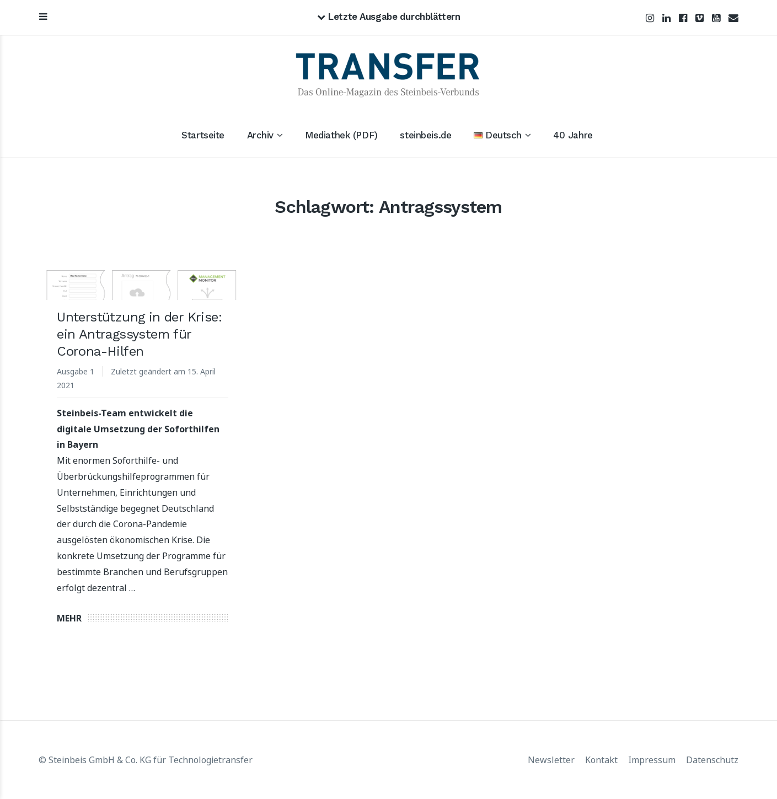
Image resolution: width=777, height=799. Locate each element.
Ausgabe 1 (75, 371)
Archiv (260, 135)
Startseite (202, 135)
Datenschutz (712, 760)
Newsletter (551, 760)
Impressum (652, 760)
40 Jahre (573, 135)
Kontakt (601, 760)
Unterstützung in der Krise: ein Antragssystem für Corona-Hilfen (139, 334)
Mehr (69, 618)
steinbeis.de (425, 135)
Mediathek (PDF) (341, 135)
